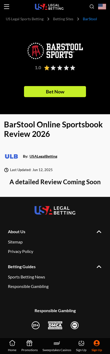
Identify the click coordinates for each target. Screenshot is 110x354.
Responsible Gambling (28, 286)
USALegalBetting (43, 156)
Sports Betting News (26, 276)
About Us (16, 231)
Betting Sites (63, 19)
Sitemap (15, 241)
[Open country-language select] (102, 7)
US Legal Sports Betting (25, 19)
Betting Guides (22, 266)
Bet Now (55, 91)
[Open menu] (6, 6)
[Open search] (91, 6)
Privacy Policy (20, 251)
